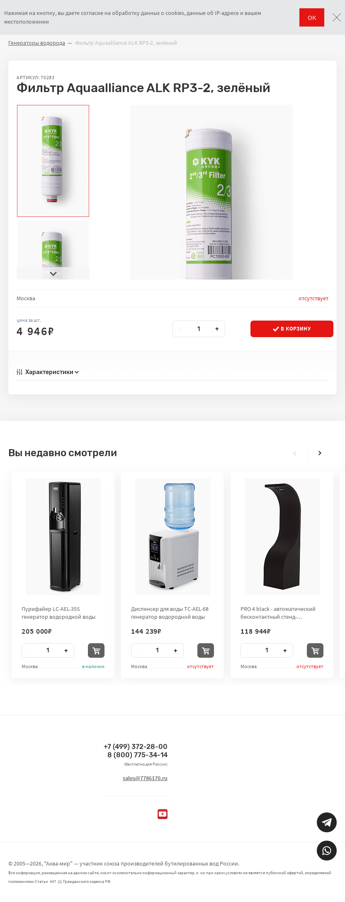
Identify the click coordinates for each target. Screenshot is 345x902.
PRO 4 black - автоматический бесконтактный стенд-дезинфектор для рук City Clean (281, 612)
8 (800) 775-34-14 (137, 755)
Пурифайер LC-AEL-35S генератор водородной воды (58, 612)
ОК (312, 17)
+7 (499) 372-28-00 (136, 747)
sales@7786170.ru (145, 778)
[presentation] (53, 273)
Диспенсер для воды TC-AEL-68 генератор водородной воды (170, 612)
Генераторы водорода (36, 42)
